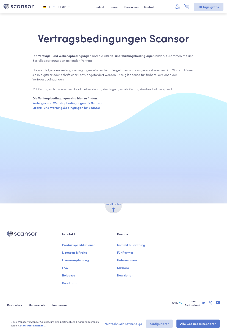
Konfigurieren (159, 323)
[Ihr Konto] (178, 6)
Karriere (123, 267)
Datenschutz (37, 305)
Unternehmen (127, 260)
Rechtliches (14, 305)
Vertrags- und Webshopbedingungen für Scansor (67, 103)
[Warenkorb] (187, 6)
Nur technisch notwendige (123, 323)
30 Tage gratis (208, 6)
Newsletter (125, 275)
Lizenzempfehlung (75, 260)
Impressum (59, 305)
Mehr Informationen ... (33, 325)
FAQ (65, 267)
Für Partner (125, 252)
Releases (68, 275)
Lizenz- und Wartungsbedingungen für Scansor (66, 107)
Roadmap (69, 283)
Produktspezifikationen (78, 244)
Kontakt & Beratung (131, 244)
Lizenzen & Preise (74, 252)
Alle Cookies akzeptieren (198, 323)
